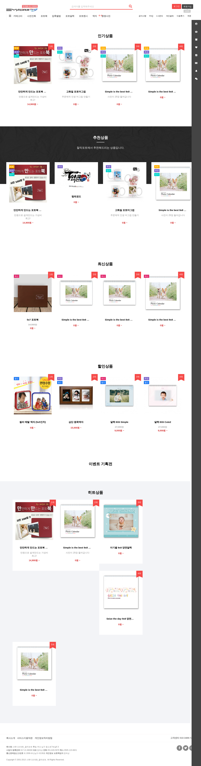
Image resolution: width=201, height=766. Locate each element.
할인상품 (105, 366)
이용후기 (180, 16)
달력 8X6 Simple (119, 422)
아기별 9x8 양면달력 (121, 547)
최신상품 (105, 264)
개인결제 (170, 16)
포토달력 (69, 16)
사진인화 (31, 16)
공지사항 (142, 16)
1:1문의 (159, 16)
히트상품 (95, 492)
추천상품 (100, 137)
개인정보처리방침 (43, 738)
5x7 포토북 (32, 319)
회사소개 (10, 738)
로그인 (177, 6)
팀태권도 (76, 196)
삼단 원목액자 (76, 422)
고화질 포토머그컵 (76, 91)
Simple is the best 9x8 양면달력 (162, 91)
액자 (94, 16)
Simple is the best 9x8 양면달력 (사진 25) (119, 91)
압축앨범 (56, 16)
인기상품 (105, 36)
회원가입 (187, 7)
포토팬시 (83, 16)
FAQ (151, 16)
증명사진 (106, 16)
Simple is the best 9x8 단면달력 (162, 319)
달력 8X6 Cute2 (162, 422)
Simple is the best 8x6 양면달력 (76, 319)
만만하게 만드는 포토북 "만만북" (32, 91)
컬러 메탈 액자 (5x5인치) (32, 422)
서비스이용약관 (25, 738)
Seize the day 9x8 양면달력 (120, 618)
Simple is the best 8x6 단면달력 (119, 319)
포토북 (44, 16)
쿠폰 (189, 16)
